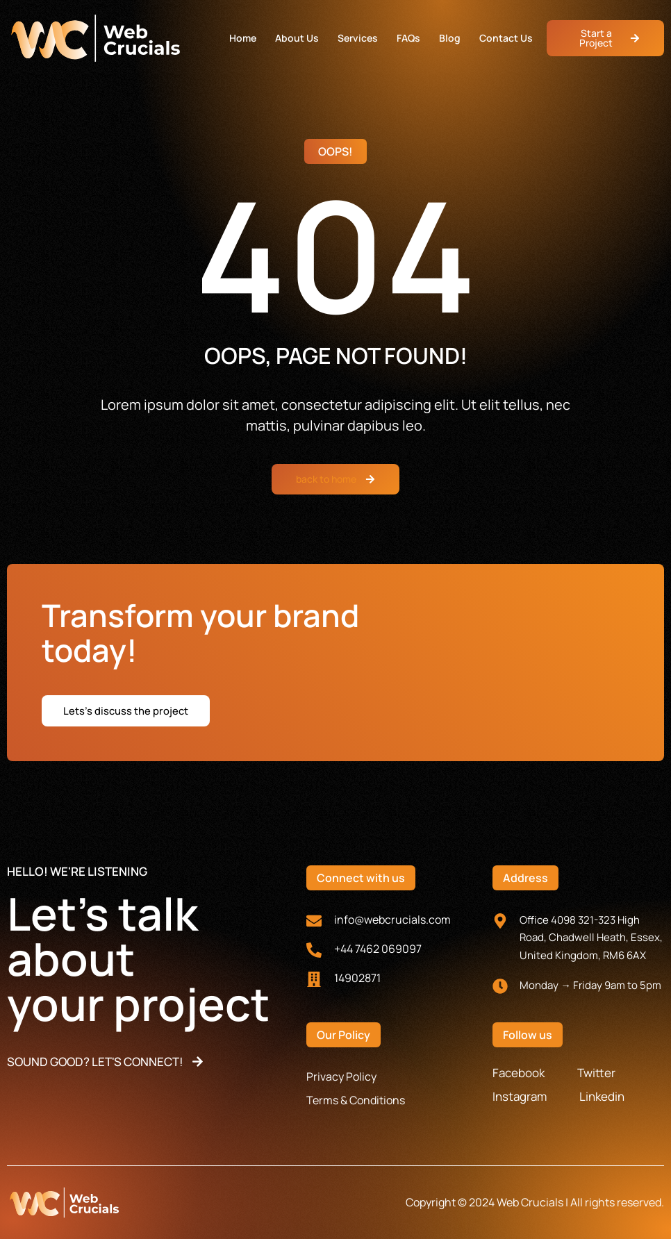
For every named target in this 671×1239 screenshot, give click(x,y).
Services (358, 37)
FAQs (408, 37)
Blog (450, 37)
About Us (297, 37)
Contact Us (506, 37)
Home (242, 37)
